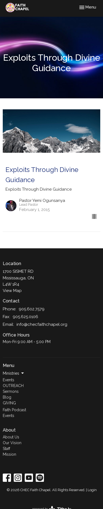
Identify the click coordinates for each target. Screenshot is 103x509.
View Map (12, 290)
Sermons (11, 391)
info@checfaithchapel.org (41, 324)
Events (8, 380)
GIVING (9, 403)
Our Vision (12, 443)
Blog (7, 397)
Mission (9, 454)
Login (92, 490)
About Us (11, 437)
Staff (6, 448)
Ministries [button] (14, 373)
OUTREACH (13, 385)
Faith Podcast (14, 410)
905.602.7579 (31, 309)
